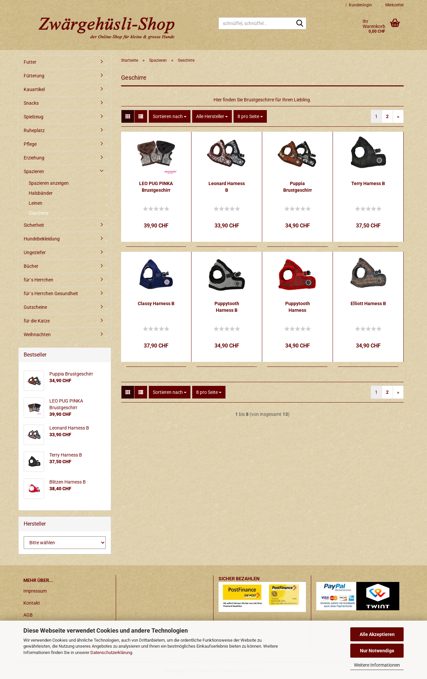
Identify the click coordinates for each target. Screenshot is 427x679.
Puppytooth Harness (297, 307)
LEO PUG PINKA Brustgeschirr (156, 187)
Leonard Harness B (226, 187)
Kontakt (31, 603)
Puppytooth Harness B (227, 307)
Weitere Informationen (377, 665)
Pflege (30, 144)
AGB (28, 615)
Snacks (31, 103)
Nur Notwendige (377, 650)
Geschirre (38, 213)
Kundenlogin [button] (359, 5)
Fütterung (34, 75)
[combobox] (169, 116)
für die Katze (37, 320)
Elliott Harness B (368, 303)
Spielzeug (33, 116)
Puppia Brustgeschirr (297, 187)
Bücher (31, 266)
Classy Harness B (156, 303)
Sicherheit (34, 225)
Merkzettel (393, 5)
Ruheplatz (34, 130)
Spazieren (34, 171)
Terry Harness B (368, 183)
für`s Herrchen (38, 279)
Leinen (35, 203)
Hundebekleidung (42, 238)
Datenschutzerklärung (111, 652)
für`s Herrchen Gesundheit (51, 293)
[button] (127, 116)
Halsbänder (41, 193)
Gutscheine (35, 307)
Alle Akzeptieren (377, 634)
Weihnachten (37, 334)
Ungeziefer (35, 252)
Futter (30, 62)
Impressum (35, 591)
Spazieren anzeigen (49, 183)
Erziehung (34, 157)
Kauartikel (34, 89)
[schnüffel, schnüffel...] (300, 24)
